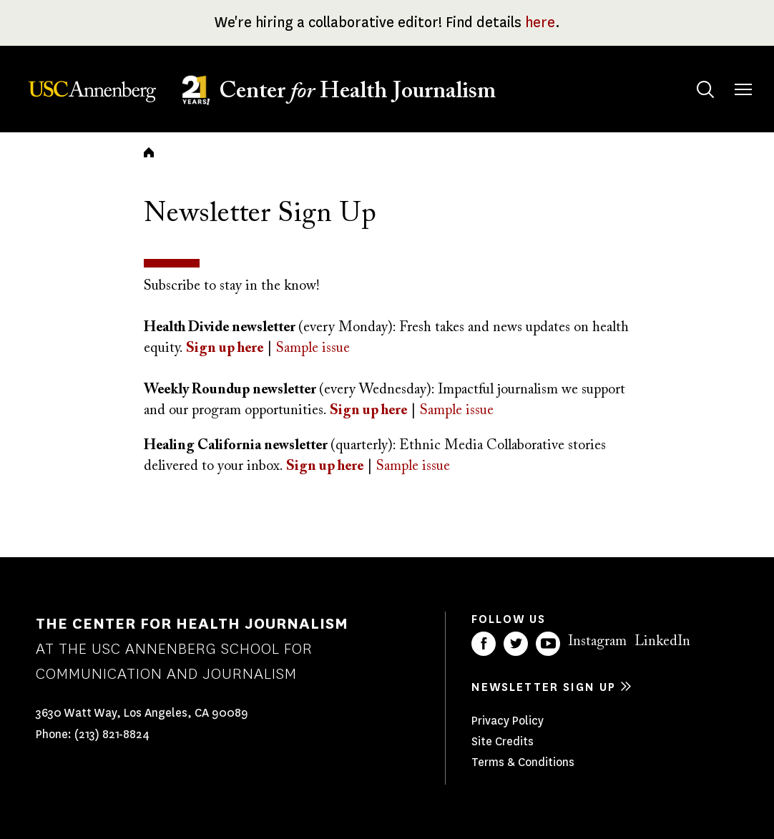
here (540, 22)
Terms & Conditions (522, 762)
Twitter (516, 644)
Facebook (483, 644)
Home (149, 152)
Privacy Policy (507, 720)
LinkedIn (662, 641)
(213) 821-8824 (112, 734)
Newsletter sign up (543, 687)
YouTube (548, 644)
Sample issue (457, 410)
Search (691, 75)
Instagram (597, 641)
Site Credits (502, 741)
